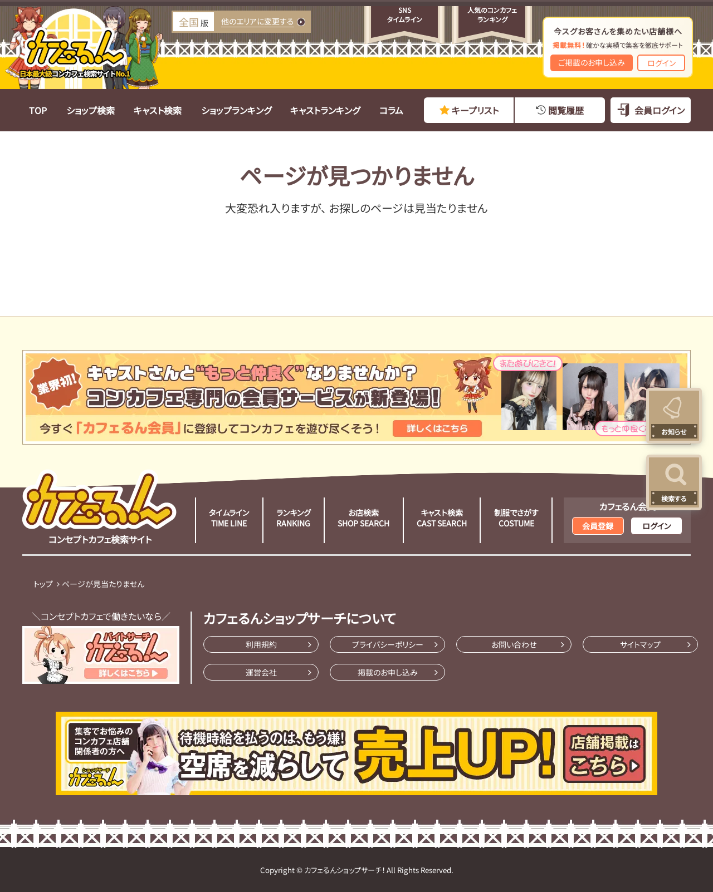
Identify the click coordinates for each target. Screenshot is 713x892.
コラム (391, 110)
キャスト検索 (158, 110)
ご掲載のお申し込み (591, 62)
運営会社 (261, 672)
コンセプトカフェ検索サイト (99, 507)
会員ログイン (659, 110)
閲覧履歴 (566, 110)
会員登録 (597, 525)
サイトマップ (640, 644)
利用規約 (261, 644)
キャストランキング (325, 110)
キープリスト (475, 110)
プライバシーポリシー (387, 644)
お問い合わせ (513, 644)
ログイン (661, 62)
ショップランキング (236, 110)
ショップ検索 (90, 110)
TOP (38, 110)
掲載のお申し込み (388, 672)
